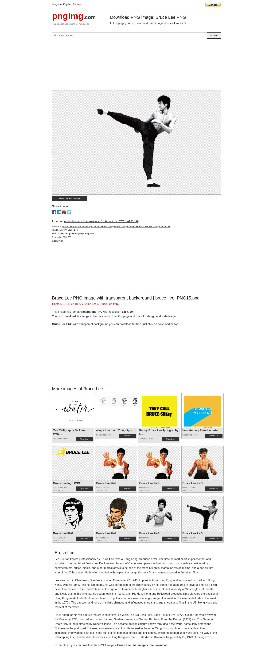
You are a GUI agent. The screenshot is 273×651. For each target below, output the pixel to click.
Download (84, 439)
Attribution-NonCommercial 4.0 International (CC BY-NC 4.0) (101, 221)
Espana (77, 4)
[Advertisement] (136, 66)
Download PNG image (69, 198)
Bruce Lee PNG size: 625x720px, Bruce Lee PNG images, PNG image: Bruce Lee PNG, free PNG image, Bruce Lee (116, 226)
